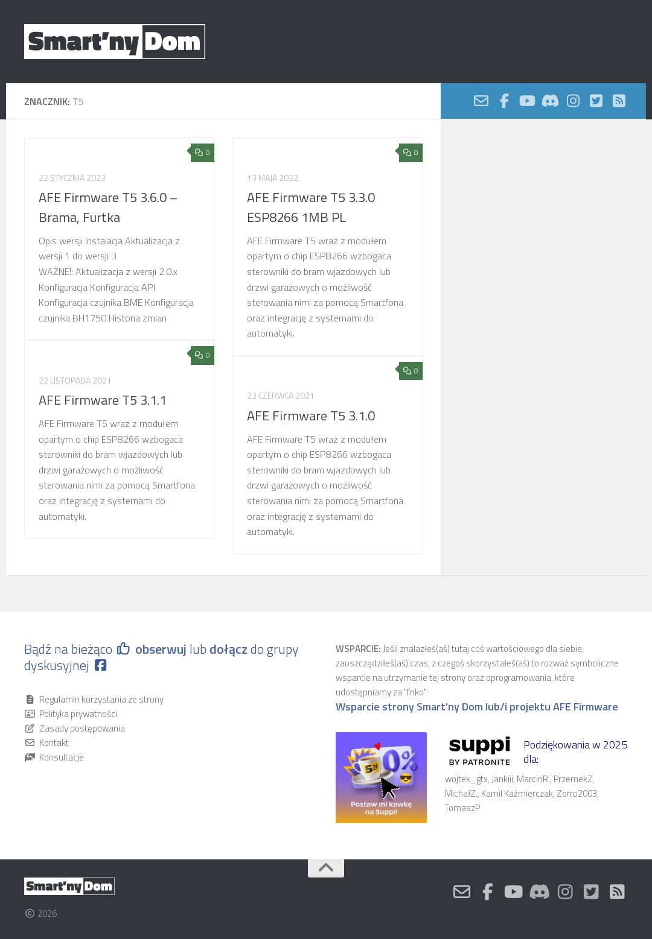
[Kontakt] (481, 100)
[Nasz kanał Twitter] (596, 100)
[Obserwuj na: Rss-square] (619, 100)
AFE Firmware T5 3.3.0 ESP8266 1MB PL (311, 207)
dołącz (230, 649)
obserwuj (161, 649)
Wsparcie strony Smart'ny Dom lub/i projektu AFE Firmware (477, 707)
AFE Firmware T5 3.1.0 (311, 415)
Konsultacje (61, 757)
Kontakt (54, 743)
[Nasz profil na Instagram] (573, 100)
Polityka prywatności (78, 714)
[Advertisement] (543, 226)
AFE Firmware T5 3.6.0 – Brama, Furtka (108, 207)
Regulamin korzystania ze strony (101, 699)
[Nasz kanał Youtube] (527, 100)
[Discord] (550, 100)
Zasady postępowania (82, 728)
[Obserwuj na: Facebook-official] (504, 100)
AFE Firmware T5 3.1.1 (103, 400)
